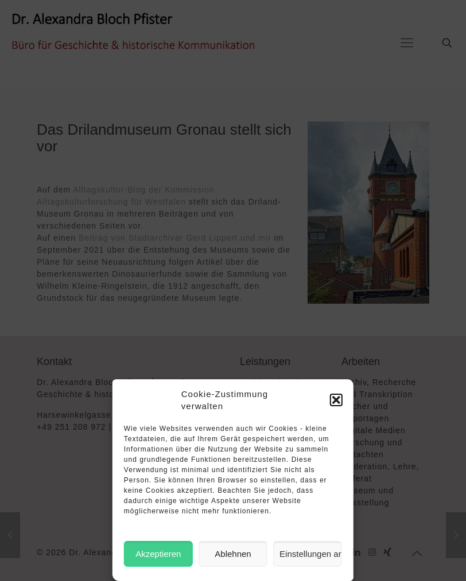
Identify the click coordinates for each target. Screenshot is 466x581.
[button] (336, 400)
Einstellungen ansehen (310, 554)
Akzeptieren (158, 554)
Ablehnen (233, 554)
